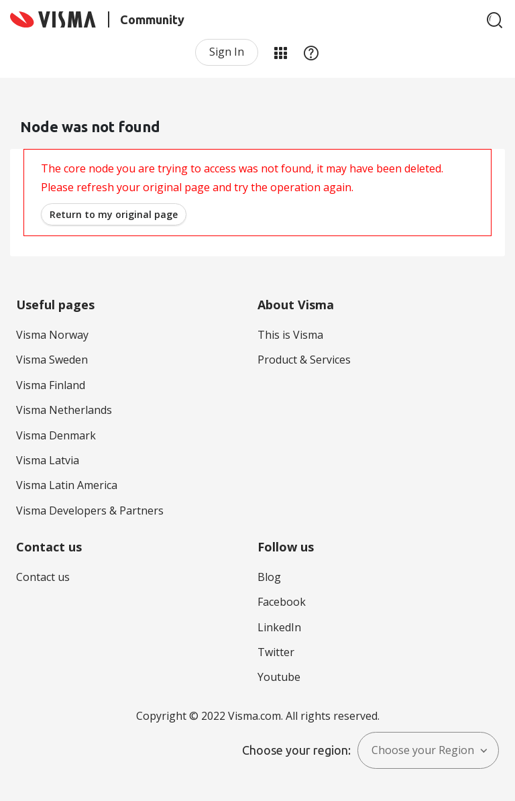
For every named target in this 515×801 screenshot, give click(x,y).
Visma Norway (52, 334)
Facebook (282, 601)
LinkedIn (279, 627)
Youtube (279, 677)
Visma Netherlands (64, 410)
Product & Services (304, 359)
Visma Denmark (56, 435)
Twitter (276, 652)
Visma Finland (50, 385)
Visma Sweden (52, 359)
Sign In (226, 51)
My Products (280, 52)
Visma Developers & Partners (90, 510)
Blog (269, 577)
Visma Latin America (66, 485)
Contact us (43, 577)
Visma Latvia (47, 460)
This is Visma (290, 334)
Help (311, 52)
